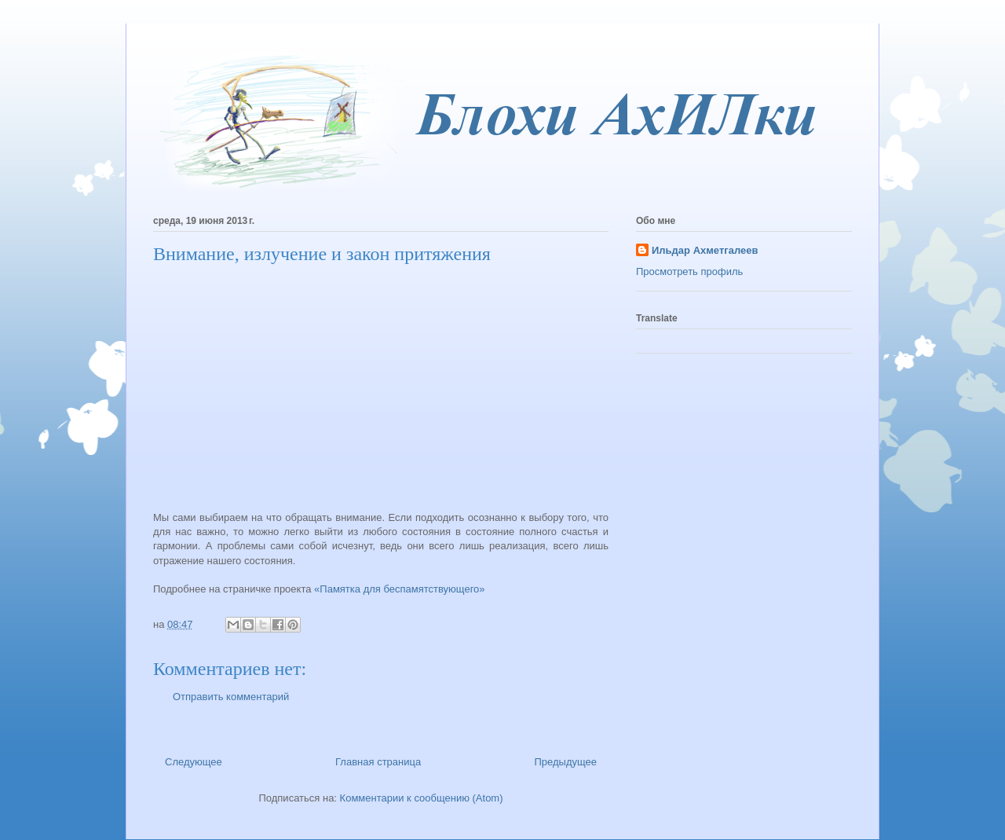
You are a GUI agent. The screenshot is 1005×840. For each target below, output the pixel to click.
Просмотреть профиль (689, 271)
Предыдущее (565, 762)
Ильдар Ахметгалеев (705, 250)
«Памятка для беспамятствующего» (399, 589)
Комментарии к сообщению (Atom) (421, 798)
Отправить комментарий (231, 696)
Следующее (193, 762)
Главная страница (378, 762)
